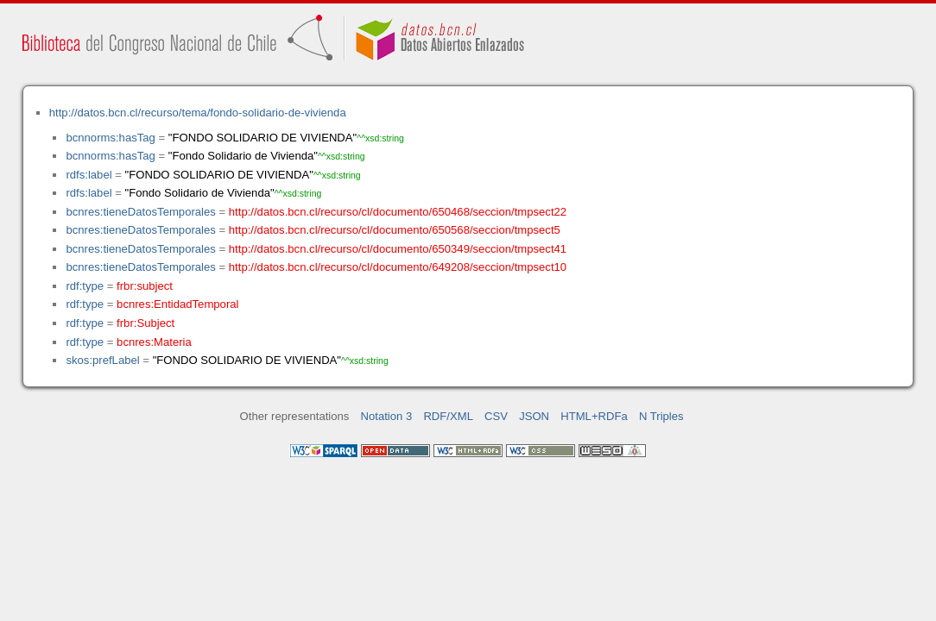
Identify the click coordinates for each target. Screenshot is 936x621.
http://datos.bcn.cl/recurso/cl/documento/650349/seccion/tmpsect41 (397, 248)
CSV (496, 416)
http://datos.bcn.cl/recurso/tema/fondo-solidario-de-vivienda (197, 112)
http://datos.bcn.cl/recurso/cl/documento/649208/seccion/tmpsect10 (397, 266)
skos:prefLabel (102, 360)
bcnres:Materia (154, 342)
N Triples (661, 416)
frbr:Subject (145, 323)
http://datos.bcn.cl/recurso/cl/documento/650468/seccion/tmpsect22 (397, 211)
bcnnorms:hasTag (110, 137)
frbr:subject (145, 285)
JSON (534, 416)
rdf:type (85, 285)
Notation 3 (387, 416)
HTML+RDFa (594, 416)
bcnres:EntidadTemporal (177, 304)
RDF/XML (448, 416)
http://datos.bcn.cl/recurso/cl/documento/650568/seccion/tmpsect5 (394, 229)
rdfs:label (88, 174)
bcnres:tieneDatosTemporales (140, 211)
